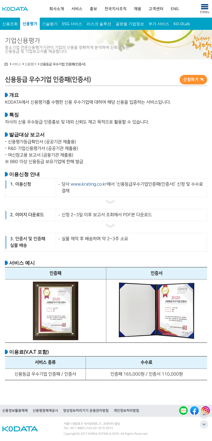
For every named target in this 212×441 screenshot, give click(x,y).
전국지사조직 (116, 9)
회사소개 (56, 9)
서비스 (76, 9)
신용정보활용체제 (15, 411)
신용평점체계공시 (45, 411)
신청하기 (191, 79)
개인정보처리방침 (126, 411)
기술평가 (50, 23)
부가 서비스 (158, 23)
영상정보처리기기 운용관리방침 (86, 411)
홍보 (93, 9)
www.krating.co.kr (89, 184)
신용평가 (30, 24)
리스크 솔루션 (99, 23)
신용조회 (10, 23)
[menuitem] (56, 9)
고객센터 (156, 9)
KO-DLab (181, 23)
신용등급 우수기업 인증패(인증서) (63, 64)
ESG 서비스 (72, 23)
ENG (175, 9)
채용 (137, 9)
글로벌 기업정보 (130, 23)
